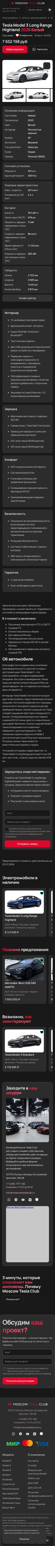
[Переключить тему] (50, 10)
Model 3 (6, 1465)
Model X (6, 1470)
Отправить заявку (27, 843)
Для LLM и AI (34, 1487)
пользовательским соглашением (37, 1373)
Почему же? (13, 1299)
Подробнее (35, 1533)
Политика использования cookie (36, 1504)
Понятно (24, 1539)
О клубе (32, 1465)
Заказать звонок (35, 9)
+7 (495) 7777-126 (15, 1183)
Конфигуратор (27, 298)
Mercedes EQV (10, 1493)
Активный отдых (11, 1502)
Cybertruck (8, 1484)
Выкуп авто (8, 1507)
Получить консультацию (20, 1380)
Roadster (7, 1479)
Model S (6, 1460)
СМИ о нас (34, 1478)
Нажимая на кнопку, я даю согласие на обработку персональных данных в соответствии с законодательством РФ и (27, 832)
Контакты (33, 1460)
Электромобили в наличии (20, 880)
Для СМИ (33, 1483)
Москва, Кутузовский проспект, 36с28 (11, 9)
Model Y (6, 1474)
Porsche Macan (10, 1488)
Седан (31, 151)
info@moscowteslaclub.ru (20, 1192)
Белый (31, 125)
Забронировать (15, 49)
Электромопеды (11, 1498)
